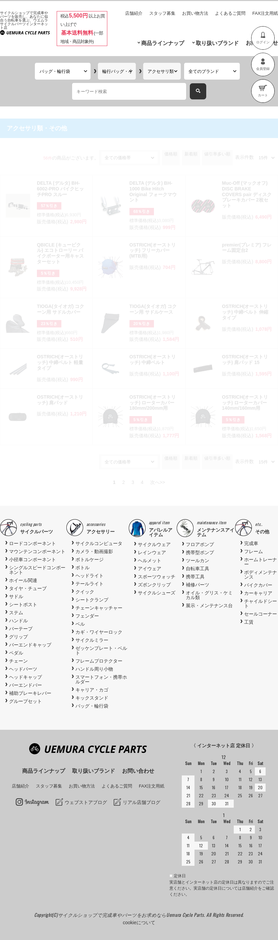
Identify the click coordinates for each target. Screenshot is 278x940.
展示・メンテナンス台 (209, 605)
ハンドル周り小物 (94, 669)
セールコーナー (260, 614)
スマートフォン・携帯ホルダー (101, 679)
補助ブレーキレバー (30, 693)
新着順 (191, 154)
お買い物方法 (195, 13)
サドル (16, 596)
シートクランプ (91, 599)
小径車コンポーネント (32, 559)
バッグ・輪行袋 (91, 706)
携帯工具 (195, 576)
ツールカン (197, 560)
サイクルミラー (91, 640)
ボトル (82, 567)
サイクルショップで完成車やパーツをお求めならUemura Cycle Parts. (132, 914)
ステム (16, 612)
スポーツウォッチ (156, 576)
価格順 (170, 154)
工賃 (249, 622)
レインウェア (152, 552)
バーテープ (21, 628)
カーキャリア (258, 593)
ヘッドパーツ (23, 669)
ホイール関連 (23, 580)
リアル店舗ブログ (141, 802)
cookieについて (139, 922)
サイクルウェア (154, 544)
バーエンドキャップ (30, 644)
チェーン (18, 661)
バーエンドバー (25, 685)
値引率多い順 (217, 154)
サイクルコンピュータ (98, 543)
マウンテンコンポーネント (37, 551)
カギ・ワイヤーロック (98, 632)
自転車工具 (197, 568)
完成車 (251, 543)
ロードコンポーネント (32, 543)
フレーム (253, 551)
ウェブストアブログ (86, 802)
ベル (80, 624)
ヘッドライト (89, 575)
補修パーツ (197, 584)
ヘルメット (149, 560)
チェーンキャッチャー (98, 608)
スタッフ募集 (162, 13)
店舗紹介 (134, 13)
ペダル (16, 653)
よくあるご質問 (230, 13)
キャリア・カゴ (91, 689)
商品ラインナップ (162, 43)
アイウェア (149, 568)
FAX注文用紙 (265, 13)
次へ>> (157, 482)
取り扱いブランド (217, 43)
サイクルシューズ (156, 592)
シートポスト (23, 604)
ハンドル (18, 620)
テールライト (89, 583)
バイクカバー (258, 585)
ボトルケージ (89, 559)
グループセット (25, 701)
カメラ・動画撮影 (94, 551)
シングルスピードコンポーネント (37, 570)
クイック (84, 591)
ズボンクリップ (154, 584)
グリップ (18, 636)
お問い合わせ (138, 771)
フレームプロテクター (98, 661)
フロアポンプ (200, 544)
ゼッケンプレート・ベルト (101, 650)
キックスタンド (91, 698)
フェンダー (87, 616)
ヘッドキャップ (25, 677)
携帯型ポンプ (200, 552)
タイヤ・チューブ (28, 588)
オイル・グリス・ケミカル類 (209, 595)
